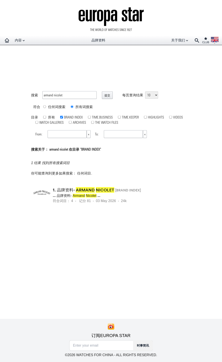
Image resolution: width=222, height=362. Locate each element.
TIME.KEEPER (130, 117)
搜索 (34, 95)
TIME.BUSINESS (102, 117)
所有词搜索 (82, 107)
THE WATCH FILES (106, 122)
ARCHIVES (79, 122)
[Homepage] (7, 40)
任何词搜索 (54, 107)
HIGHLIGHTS (156, 117)
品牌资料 (98, 40)
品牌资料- (85, 190)
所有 (51, 117)
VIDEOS (178, 117)
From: (39, 134)
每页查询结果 (132, 95)
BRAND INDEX (73, 117)
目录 (34, 117)
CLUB (205, 40)
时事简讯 (143, 345)
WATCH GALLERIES (51, 122)
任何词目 (84, 173)
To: (97, 134)
